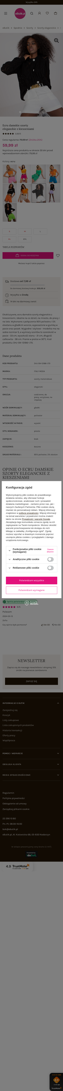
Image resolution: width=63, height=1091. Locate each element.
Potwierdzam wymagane (31, 590)
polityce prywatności (28, 513)
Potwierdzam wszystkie (31, 580)
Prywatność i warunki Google (36, 519)
